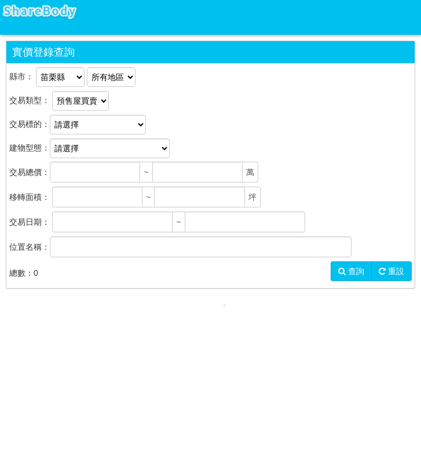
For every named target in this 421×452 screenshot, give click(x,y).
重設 (391, 271)
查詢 (351, 271)
